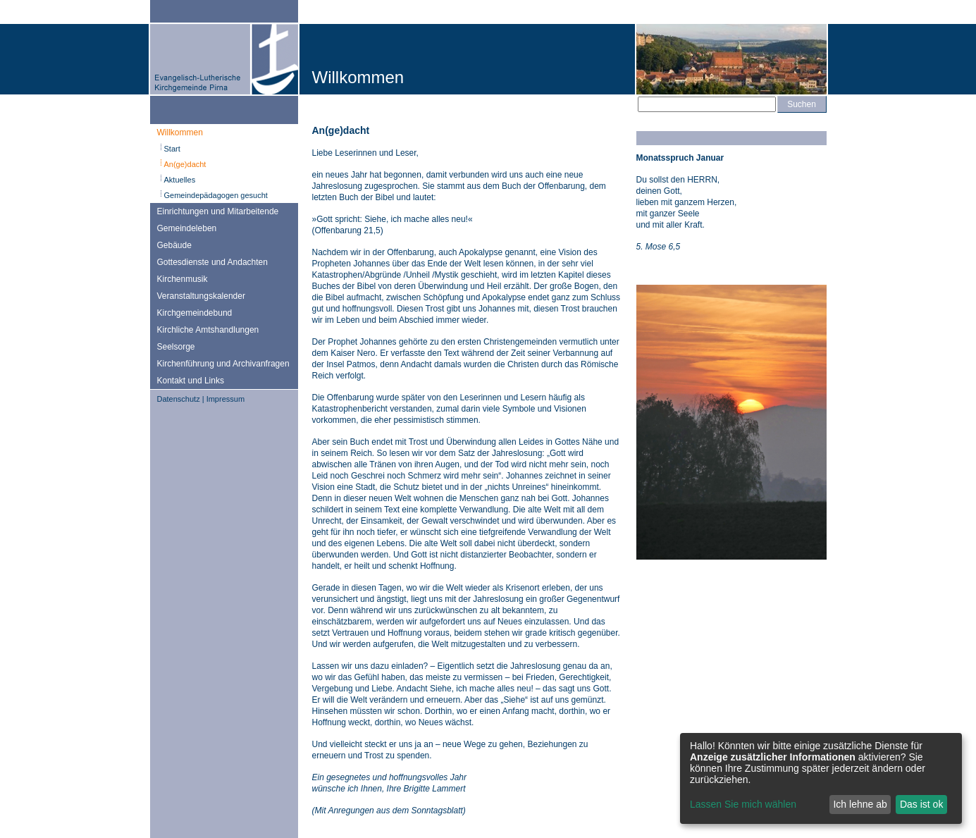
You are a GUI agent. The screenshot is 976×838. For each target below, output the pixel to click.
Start (172, 148)
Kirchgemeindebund (195, 313)
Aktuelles (180, 179)
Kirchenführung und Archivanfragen (223, 364)
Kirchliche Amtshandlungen (208, 330)
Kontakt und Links (190, 381)
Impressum (225, 399)
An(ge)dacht (185, 164)
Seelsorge (176, 347)
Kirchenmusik (182, 279)
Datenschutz (178, 399)
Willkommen (180, 132)
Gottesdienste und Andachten (212, 262)
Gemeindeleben (187, 228)
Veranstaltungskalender (201, 296)
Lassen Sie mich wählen (743, 804)
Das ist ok (921, 804)
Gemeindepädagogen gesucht (216, 195)
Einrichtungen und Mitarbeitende (218, 211)
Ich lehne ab (860, 804)
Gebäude (174, 245)
